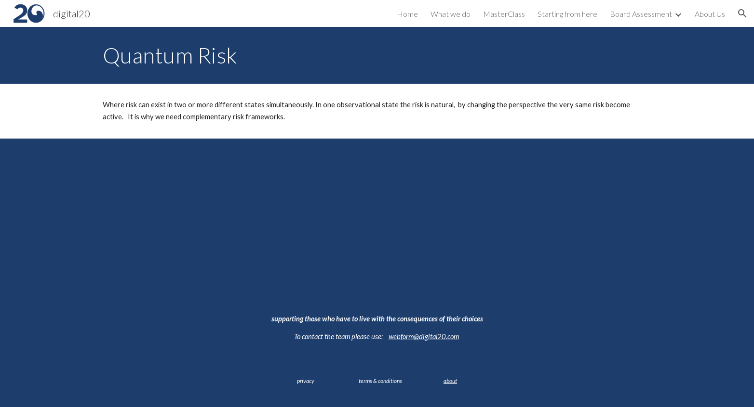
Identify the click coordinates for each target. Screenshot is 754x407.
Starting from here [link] (567, 13)
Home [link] (407, 13)
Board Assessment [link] (641, 13)
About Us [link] (710, 13)
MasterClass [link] (504, 13)
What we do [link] (451, 13)
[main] (377, 55)
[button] (742, 13)
